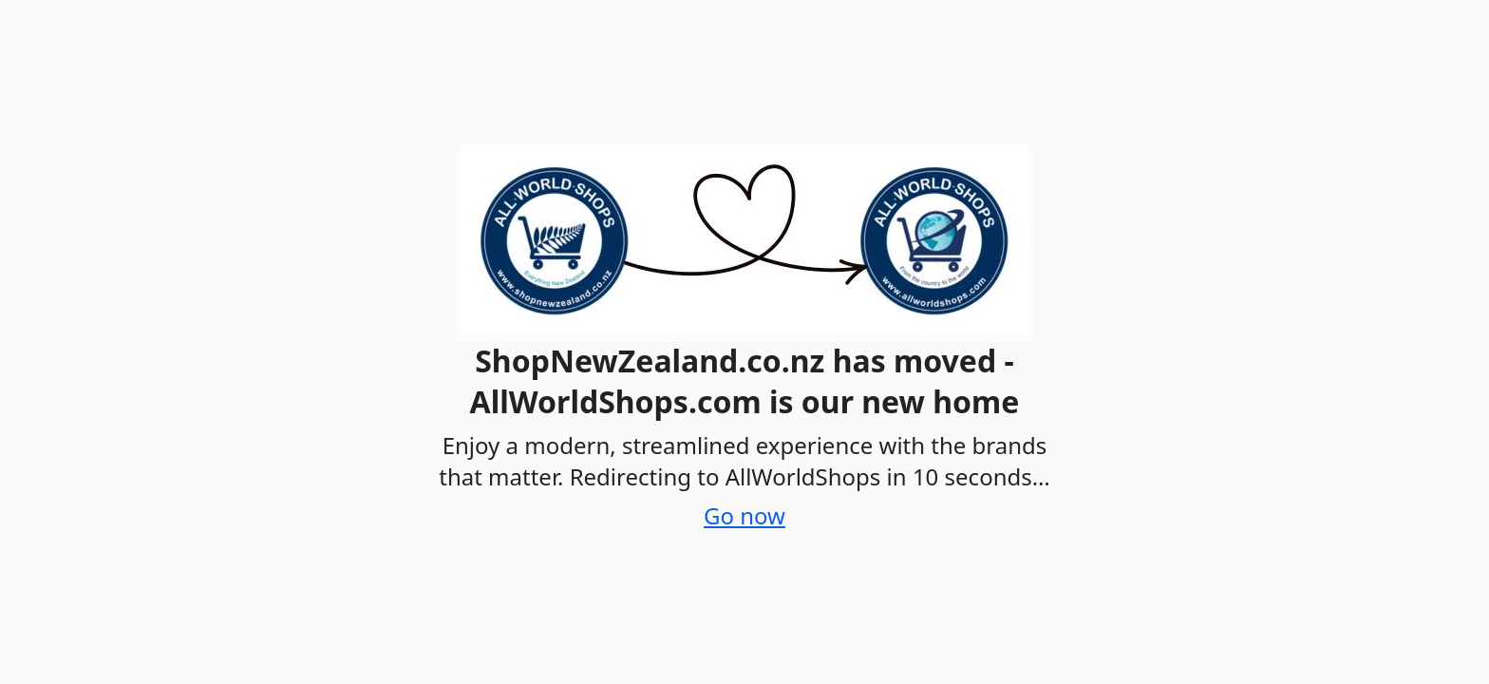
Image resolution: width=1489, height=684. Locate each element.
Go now (744, 515)
